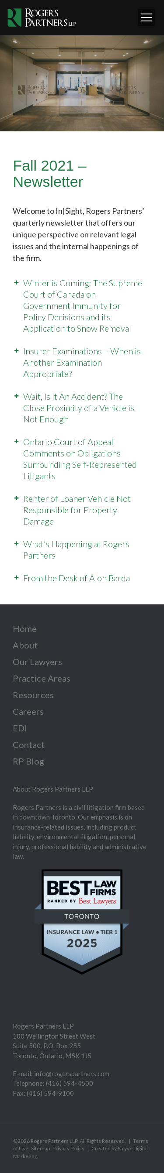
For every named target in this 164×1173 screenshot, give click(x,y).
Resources (33, 694)
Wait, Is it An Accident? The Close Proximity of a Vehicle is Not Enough (78, 407)
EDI (20, 728)
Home (25, 628)
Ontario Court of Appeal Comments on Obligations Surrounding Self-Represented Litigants (80, 458)
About (25, 645)
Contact (29, 744)
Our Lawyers (37, 661)
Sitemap (40, 1148)
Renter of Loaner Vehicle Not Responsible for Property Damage (77, 509)
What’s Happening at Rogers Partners (76, 549)
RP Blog (28, 761)
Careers (28, 711)
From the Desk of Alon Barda (76, 578)
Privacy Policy (68, 1148)
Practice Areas (41, 678)
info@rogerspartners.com (71, 1073)
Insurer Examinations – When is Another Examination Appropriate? (82, 362)
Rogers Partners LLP (54, 1141)
